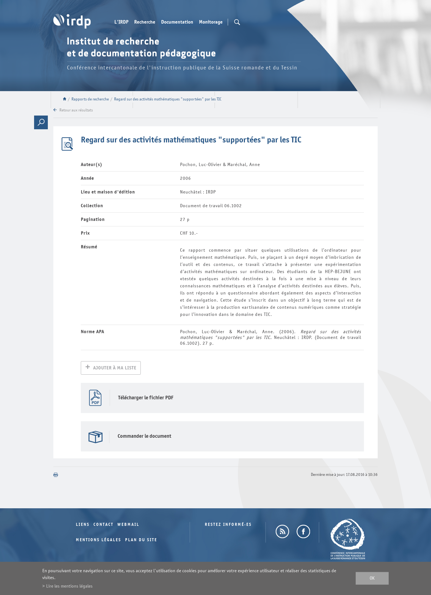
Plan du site (141, 540)
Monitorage (211, 22)
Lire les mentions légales (69, 586)
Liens (83, 525)
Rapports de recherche (90, 99)
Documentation (177, 22)
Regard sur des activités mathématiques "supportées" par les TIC (168, 99)
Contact (103, 525)
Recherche (144, 22)
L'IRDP (121, 22)
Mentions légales (98, 540)
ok (372, 578)
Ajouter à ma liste (114, 368)
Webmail (128, 525)
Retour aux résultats (76, 110)
